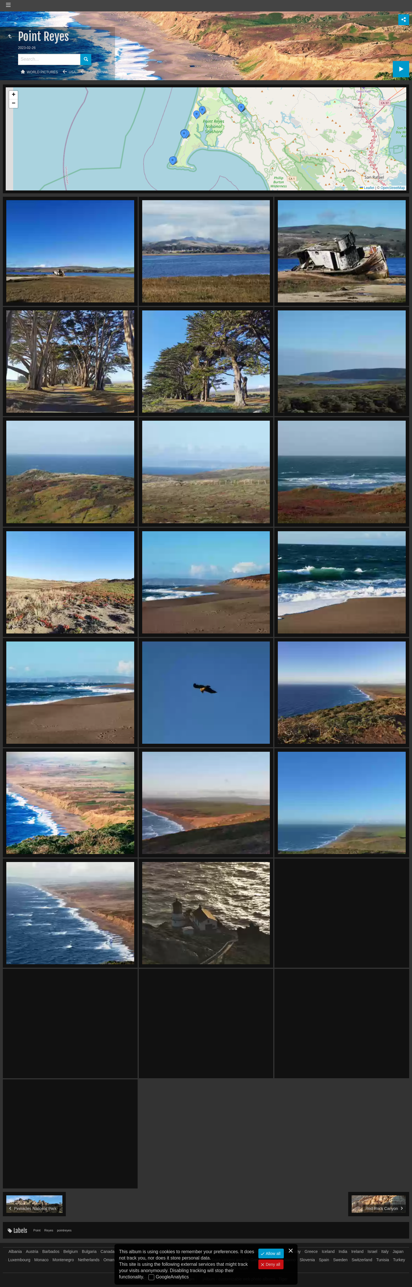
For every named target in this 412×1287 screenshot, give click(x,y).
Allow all (272, 1253)
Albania (15, 1251)
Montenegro (63, 1260)
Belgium (71, 1251)
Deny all (272, 1264)
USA (72, 72)
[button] (241, 108)
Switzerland (362, 1260)
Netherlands (89, 1260)
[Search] (49, 59)
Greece (311, 1251)
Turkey (399, 1260)
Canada (107, 1251)
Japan (398, 1251)
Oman (109, 1260)
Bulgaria (89, 1251)
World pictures (42, 72)
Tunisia (382, 1260)
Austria (32, 1251)
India (342, 1251)
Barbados (51, 1251)
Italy (385, 1251)
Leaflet (367, 188)
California (97, 72)
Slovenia (307, 1260)
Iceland (328, 1251)
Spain (324, 1260)
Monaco (41, 1260)
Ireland (357, 1251)
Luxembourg (19, 1260)
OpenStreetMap (393, 188)
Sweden (340, 1260)
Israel (372, 1251)
